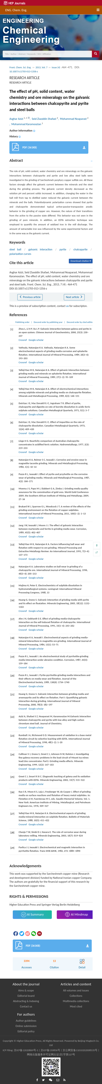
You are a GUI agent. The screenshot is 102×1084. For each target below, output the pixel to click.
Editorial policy (26, 1031)
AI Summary (32, 914)
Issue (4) (56, 67)
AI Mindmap (76, 914)
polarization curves (20, 254)
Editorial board (26, 995)
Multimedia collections (76, 1001)
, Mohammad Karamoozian (25, 124)
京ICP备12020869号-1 (26, 1050)
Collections (76, 995)
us (67, 306)
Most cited (76, 1006)
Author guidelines (26, 1020)
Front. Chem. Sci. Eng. (20, 67)
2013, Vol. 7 (42, 67)
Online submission (26, 1026)
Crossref (23, 340)
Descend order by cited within (80, 322)
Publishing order (22, 322)
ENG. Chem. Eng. (16, 9)
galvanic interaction (40, 249)
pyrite (62, 249)
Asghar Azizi (16, 118)
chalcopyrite (80, 249)
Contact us (26, 1006)
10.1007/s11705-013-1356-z (23, 71)
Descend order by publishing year (48, 322)
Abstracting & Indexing (26, 1001)
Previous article (29, 297)
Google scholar (36, 340)
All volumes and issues (76, 990)
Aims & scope (26, 990)
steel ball (15, 249)
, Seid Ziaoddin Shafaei (43, 118)
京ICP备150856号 (50, 1050)
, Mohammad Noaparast (72, 118)
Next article (74, 297)
